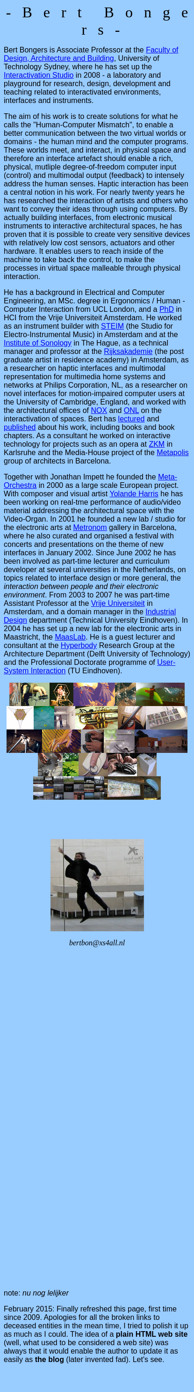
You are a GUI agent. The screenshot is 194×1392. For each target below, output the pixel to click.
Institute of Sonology (38, 343)
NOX (99, 410)
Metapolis (172, 453)
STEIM (112, 326)
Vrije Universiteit (118, 603)
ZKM (157, 444)
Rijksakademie (128, 351)
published (20, 427)
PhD (166, 309)
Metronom (90, 527)
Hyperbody (79, 645)
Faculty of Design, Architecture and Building (91, 54)
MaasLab (70, 637)
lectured (131, 419)
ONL (131, 410)
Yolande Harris (133, 494)
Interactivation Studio (38, 75)
